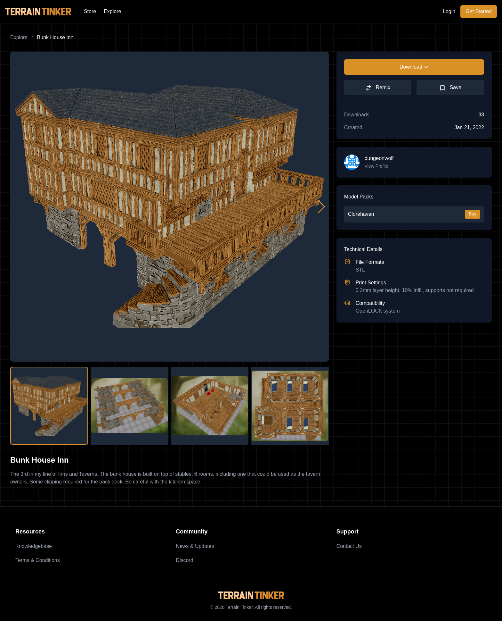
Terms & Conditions (37, 560)
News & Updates (195, 546)
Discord (184, 560)
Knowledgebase (33, 546)
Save (450, 88)
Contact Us (349, 546)
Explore (112, 11)
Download (414, 67)
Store (90, 11)
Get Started (479, 11)
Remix (377, 88)
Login (449, 11)
